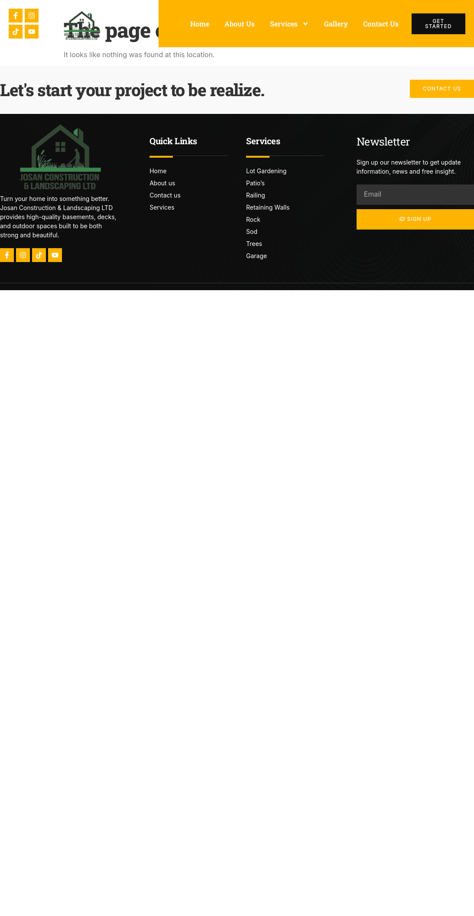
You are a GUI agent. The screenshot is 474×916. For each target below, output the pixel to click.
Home (199, 23)
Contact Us (381, 23)
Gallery (336, 23)
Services (289, 24)
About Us (239, 23)
